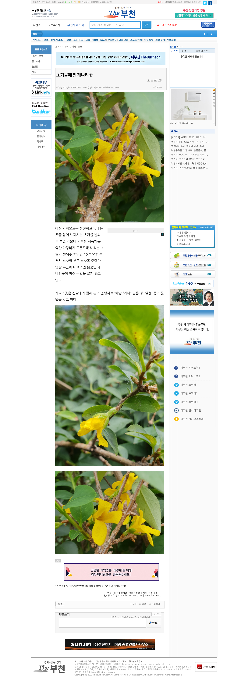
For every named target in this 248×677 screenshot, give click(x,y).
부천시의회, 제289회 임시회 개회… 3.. (190, 142)
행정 (68, 40)
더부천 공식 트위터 (186, 236)
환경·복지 (160, 40)
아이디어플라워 (184, 233)
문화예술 (112, 40)
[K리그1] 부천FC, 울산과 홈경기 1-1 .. (189, 137)
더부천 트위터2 (189, 393)
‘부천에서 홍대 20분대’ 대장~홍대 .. (188, 146)
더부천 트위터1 (189, 385)
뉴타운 (179, 2)
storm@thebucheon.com (108, 88)
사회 (81, 40)
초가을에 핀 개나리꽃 (74, 75)
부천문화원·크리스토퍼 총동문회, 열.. (189, 150)
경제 (75, 40)
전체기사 (36, 40)
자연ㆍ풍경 (38, 56)
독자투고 (41, 141)
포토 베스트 (202, 51)
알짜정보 (41, 136)
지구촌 (187, 2)
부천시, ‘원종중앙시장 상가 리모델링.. (189, 168)
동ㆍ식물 (68, 2)
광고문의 (89, 662)
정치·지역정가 (57, 40)
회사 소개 (78, 662)
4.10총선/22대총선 (167, 25)
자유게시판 (196, 2)
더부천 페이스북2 (190, 376)
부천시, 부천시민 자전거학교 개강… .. (189, 155)
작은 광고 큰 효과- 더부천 (189, 240)
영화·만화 (123, 40)
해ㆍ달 (77, 2)
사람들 (94, 40)
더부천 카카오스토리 (192, 419)
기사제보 (85, 2)
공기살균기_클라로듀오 (181, 123)
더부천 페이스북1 (190, 368)
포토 (46, 40)
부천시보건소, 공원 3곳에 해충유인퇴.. (189, 163)
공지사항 (41, 131)
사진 (34, 72)
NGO (103, 40)
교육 (88, 40)
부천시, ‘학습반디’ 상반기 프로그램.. (188, 159)
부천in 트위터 (183, 244)
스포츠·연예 (136, 40)
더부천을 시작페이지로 (101, 2)
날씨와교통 (170, 2)
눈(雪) (35, 67)
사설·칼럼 (148, 40)
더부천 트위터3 (189, 402)
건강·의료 (171, 40)
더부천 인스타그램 (190, 410)
